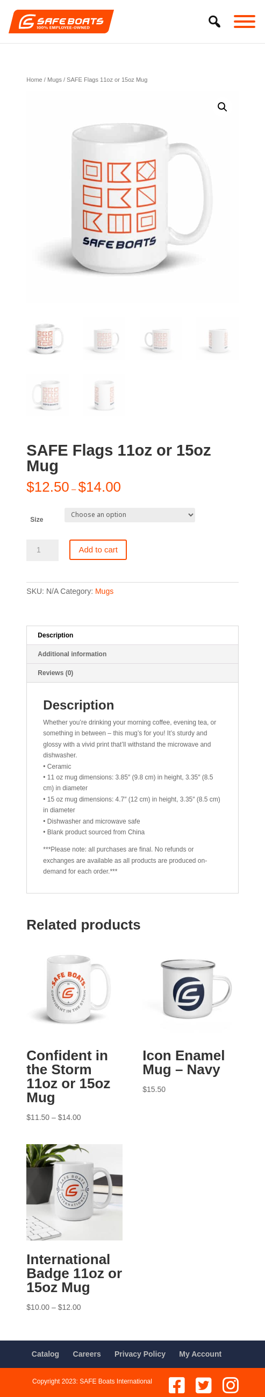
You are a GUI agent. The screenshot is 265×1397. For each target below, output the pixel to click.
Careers (87, 1354)
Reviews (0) (55, 673)
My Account (200, 1354)
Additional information (72, 654)
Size (36, 519)
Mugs (54, 79)
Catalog (45, 1354)
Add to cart (98, 549)
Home (34, 79)
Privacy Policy (140, 1354)
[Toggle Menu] (244, 21)
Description (55, 635)
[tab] (132, 635)
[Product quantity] (42, 550)
